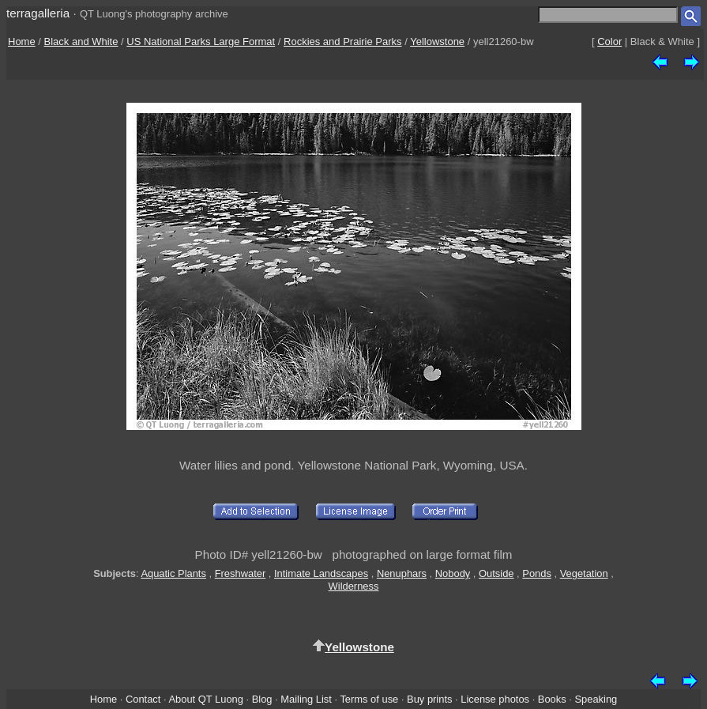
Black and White (81, 41)
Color (609, 41)
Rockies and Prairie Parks (343, 41)
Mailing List (306, 699)
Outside (496, 573)
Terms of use (369, 699)
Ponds (536, 573)
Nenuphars (402, 573)
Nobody (453, 573)
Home (22, 41)
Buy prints (429, 699)
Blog (262, 699)
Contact (143, 699)
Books (552, 699)
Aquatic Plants (173, 573)
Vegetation (584, 573)
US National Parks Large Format (200, 41)
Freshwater (240, 573)
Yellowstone (437, 41)
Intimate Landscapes (321, 573)
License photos (495, 699)
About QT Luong (205, 699)
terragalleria (38, 13)
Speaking (595, 699)
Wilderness (354, 586)
